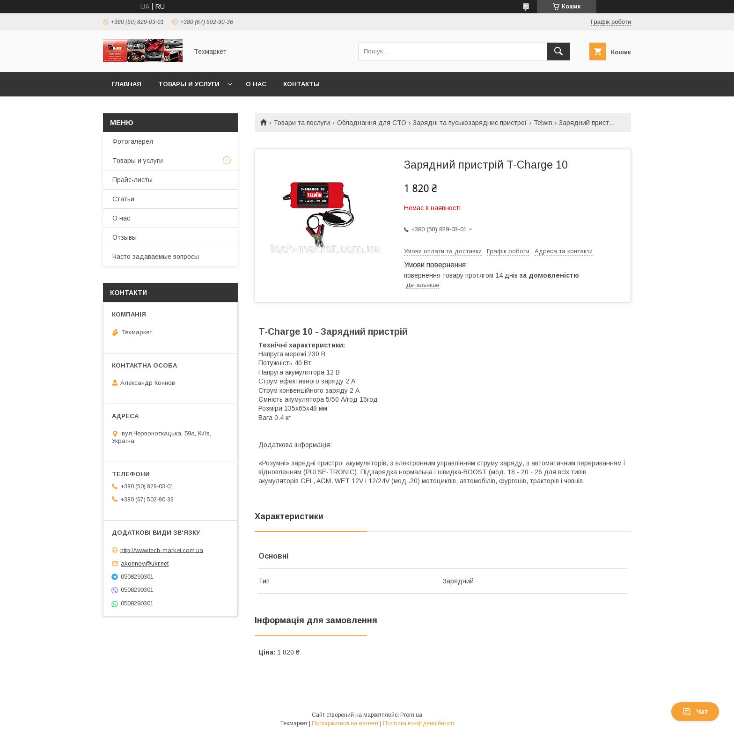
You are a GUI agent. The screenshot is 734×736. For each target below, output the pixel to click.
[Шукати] (558, 51)
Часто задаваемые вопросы (155, 256)
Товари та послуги (301, 122)
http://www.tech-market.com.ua (161, 549)
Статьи (123, 199)
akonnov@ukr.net (145, 563)
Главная (126, 84)
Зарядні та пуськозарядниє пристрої (470, 122)
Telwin (543, 122)
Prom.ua (411, 715)
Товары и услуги (189, 84)
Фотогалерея (132, 141)
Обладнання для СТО (371, 122)
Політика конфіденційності (418, 723)
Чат (695, 711)
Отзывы (124, 237)
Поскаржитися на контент (345, 723)
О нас (256, 84)
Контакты (301, 84)
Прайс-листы (132, 180)
